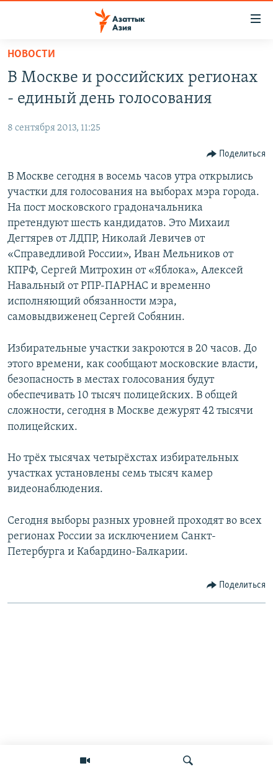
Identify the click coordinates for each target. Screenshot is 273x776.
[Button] (236, 154)
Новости (31, 54)
